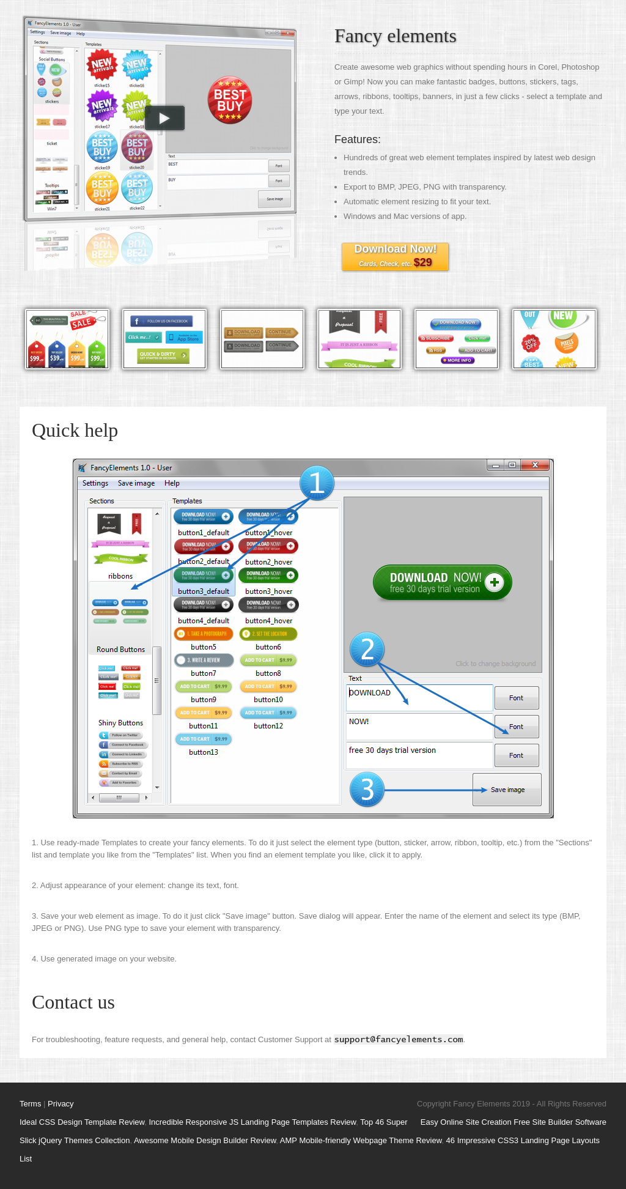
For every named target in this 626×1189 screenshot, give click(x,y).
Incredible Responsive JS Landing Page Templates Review (252, 1122)
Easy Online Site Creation (466, 1122)
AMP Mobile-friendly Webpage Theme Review (360, 1140)
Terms (30, 1103)
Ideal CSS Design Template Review (82, 1122)
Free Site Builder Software (560, 1122)
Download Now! (396, 256)
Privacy (61, 1103)
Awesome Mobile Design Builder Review (205, 1140)
